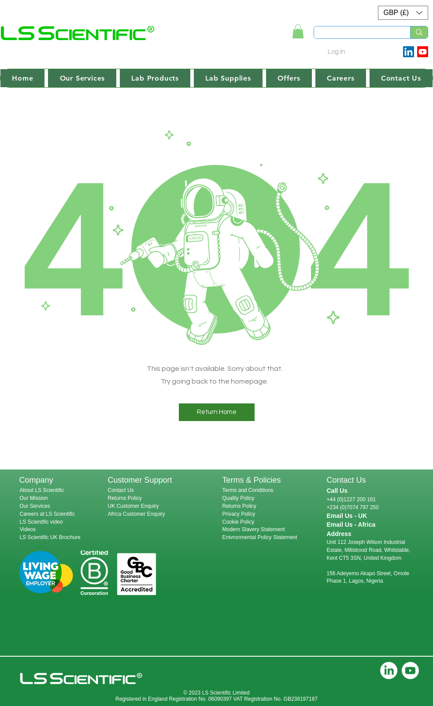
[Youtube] (422, 51)
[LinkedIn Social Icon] (408, 51)
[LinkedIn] (388, 670)
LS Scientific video (41, 522)
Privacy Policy (238, 514)
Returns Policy (125, 498)
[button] (403, 13)
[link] (298, 31)
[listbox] (403, 13)
